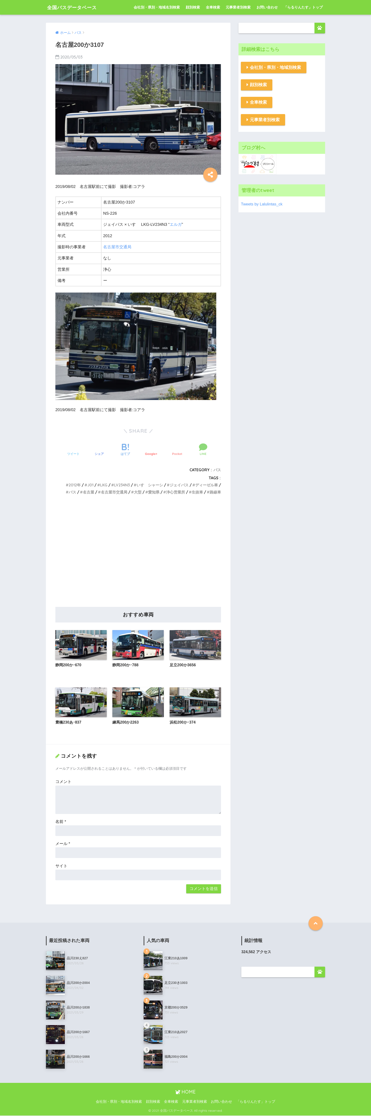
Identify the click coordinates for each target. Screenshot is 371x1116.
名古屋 (88, 492)
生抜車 (197, 492)
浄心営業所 (175, 492)
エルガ (176, 224)
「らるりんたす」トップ (303, 7)
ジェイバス (179, 485)
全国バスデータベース (76, 7)
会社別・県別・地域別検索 (275, 67)
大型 (137, 492)
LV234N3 (122, 485)
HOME (185, 1092)
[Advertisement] (138, 556)
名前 (60, 822)
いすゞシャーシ (150, 485)
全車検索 (213, 7)
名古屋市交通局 (117, 247)
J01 (90, 485)
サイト (61, 866)
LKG (103, 485)
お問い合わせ (267, 7)
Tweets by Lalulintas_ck (262, 204)
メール (62, 844)
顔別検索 (193, 7)
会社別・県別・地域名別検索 (157, 7)
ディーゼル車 (206, 485)
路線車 (215, 492)
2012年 (75, 485)
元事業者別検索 (238, 7)
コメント (63, 782)
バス (217, 469)
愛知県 (153, 492)
